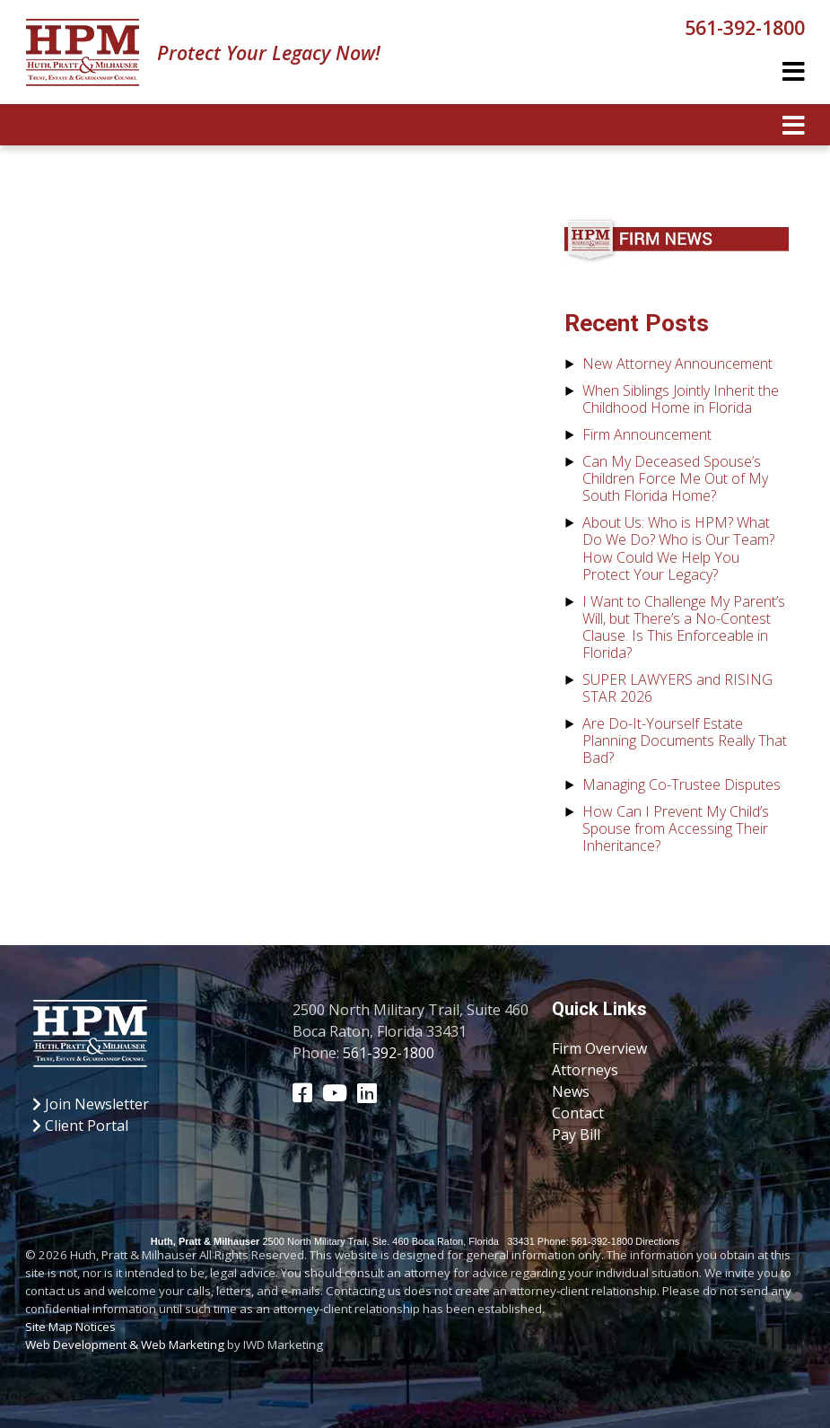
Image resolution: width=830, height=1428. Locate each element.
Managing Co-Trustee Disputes (681, 784)
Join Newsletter (90, 1104)
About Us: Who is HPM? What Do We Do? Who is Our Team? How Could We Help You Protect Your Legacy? (678, 548)
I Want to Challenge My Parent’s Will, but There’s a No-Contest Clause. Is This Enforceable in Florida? (683, 627)
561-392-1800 (745, 27)
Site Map (49, 1326)
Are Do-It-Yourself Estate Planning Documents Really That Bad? (684, 740)
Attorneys (585, 1070)
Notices (95, 1326)
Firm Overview (599, 1048)
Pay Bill (576, 1134)
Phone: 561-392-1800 (585, 1241)
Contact (578, 1113)
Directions (657, 1241)
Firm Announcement (647, 434)
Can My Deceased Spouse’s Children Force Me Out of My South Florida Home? (675, 478)
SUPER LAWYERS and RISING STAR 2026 (677, 688)
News (571, 1091)
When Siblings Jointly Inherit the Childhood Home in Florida (680, 399)
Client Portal (80, 1125)
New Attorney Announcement (677, 363)
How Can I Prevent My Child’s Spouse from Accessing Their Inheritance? (675, 828)
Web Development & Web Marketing (124, 1344)
